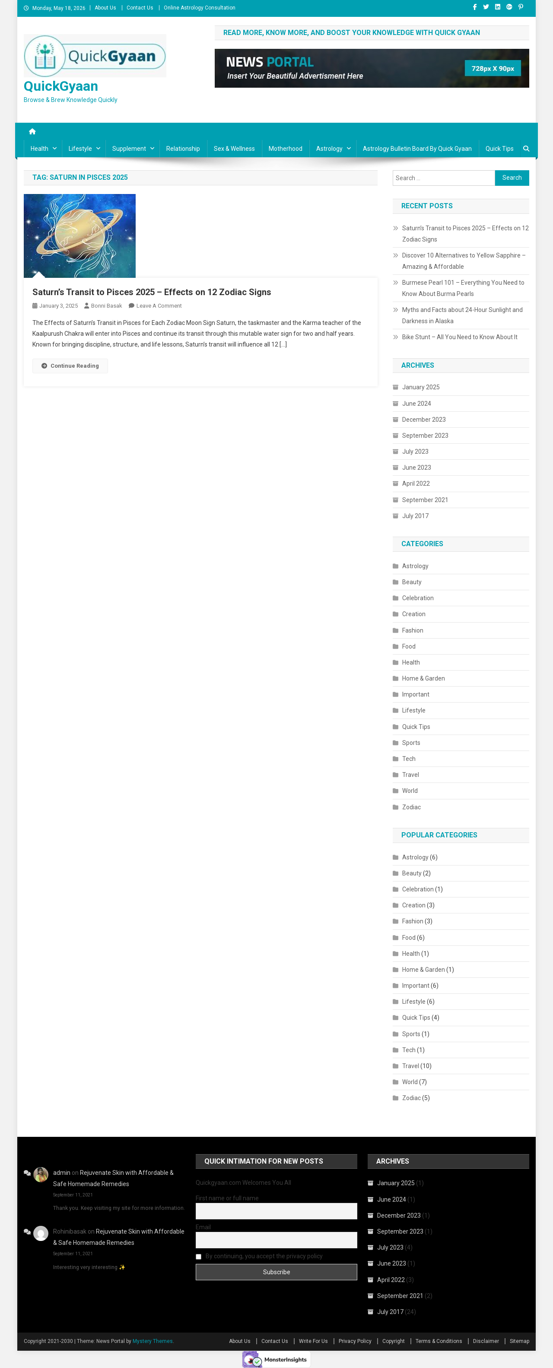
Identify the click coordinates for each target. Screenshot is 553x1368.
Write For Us (313, 1341)
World (410, 790)
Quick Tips (500, 148)
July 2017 (415, 515)
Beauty (412, 582)
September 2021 (425, 499)
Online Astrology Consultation (199, 8)
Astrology (329, 148)
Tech (409, 758)
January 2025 (421, 387)
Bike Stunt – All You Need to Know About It (460, 337)
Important (415, 694)
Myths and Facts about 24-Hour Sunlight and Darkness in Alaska (462, 315)
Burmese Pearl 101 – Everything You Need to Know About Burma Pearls (463, 288)
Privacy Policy (355, 1341)
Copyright (393, 1341)
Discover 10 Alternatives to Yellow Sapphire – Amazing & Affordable (464, 261)
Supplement (129, 148)
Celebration (418, 598)
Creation (414, 614)
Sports (411, 742)
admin (61, 1172)
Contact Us (140, 8)
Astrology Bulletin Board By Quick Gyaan (417, 148)
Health (39, 148)
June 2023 (416, 467)
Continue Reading (70, 366)
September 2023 (425, 435)
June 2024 (416, 403)
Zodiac (411, 807)
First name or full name (227, 1198)
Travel (410, 774)
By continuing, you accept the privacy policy (259, 1256)
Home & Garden (423, 678)
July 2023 (415, 451)
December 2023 (424, 419)
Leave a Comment (159, 305)
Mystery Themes (153, 1341)
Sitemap (519, 1341)
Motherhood (285, 148)
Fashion (412, 630)
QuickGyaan (61, 86)
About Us (105, 8)
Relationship (183, 148)
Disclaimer (486, 1341)
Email (203, 1227)
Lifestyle (80, 148)
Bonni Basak (106, 305)
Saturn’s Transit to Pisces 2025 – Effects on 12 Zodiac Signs (151, 292)
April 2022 (416, 483)
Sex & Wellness (234, 148)
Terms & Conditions (439, 1341)
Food (409, 646)
